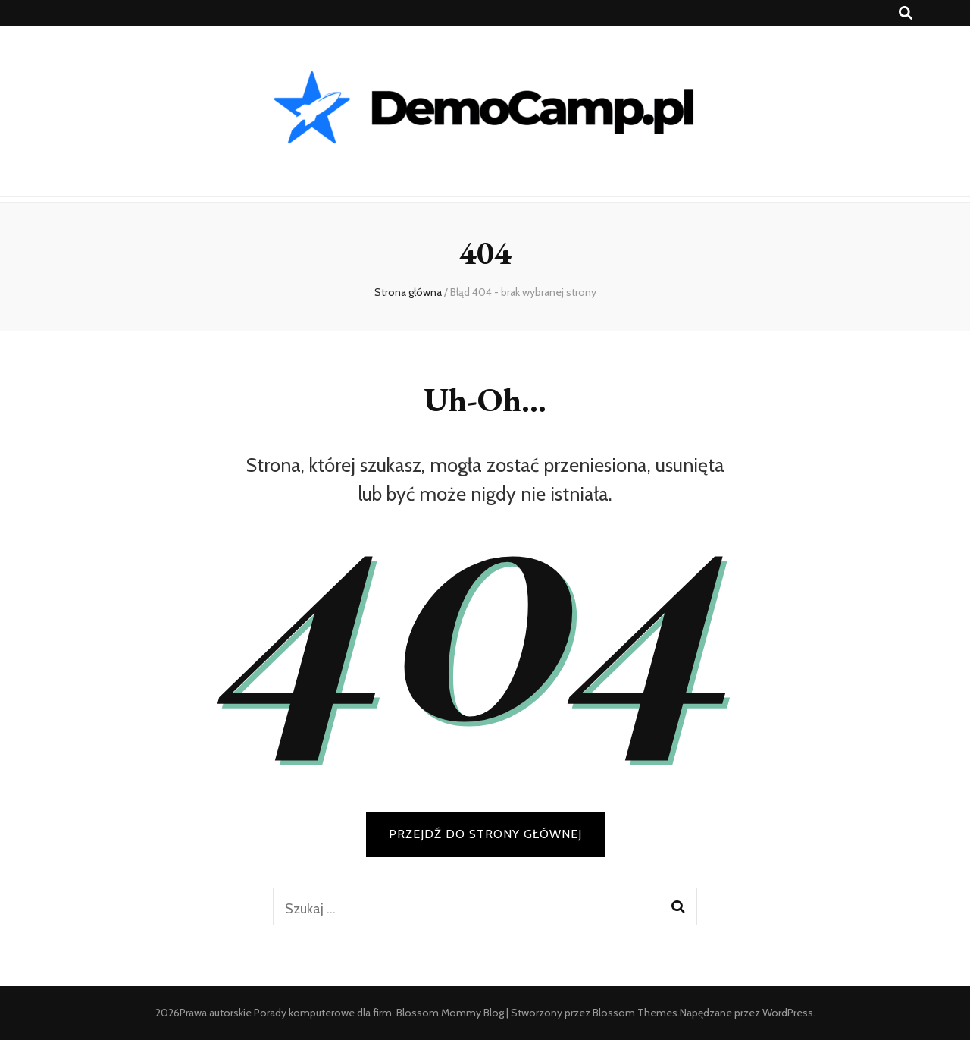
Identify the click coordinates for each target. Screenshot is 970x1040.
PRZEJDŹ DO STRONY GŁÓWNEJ (485, 834)
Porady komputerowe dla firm (323, 1013)
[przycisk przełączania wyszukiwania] (905, 13)
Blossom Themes (635, 1013)
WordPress (787, 1013)
